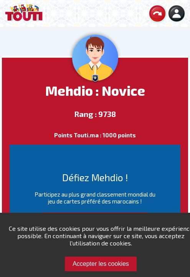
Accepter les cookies (101, 263)
